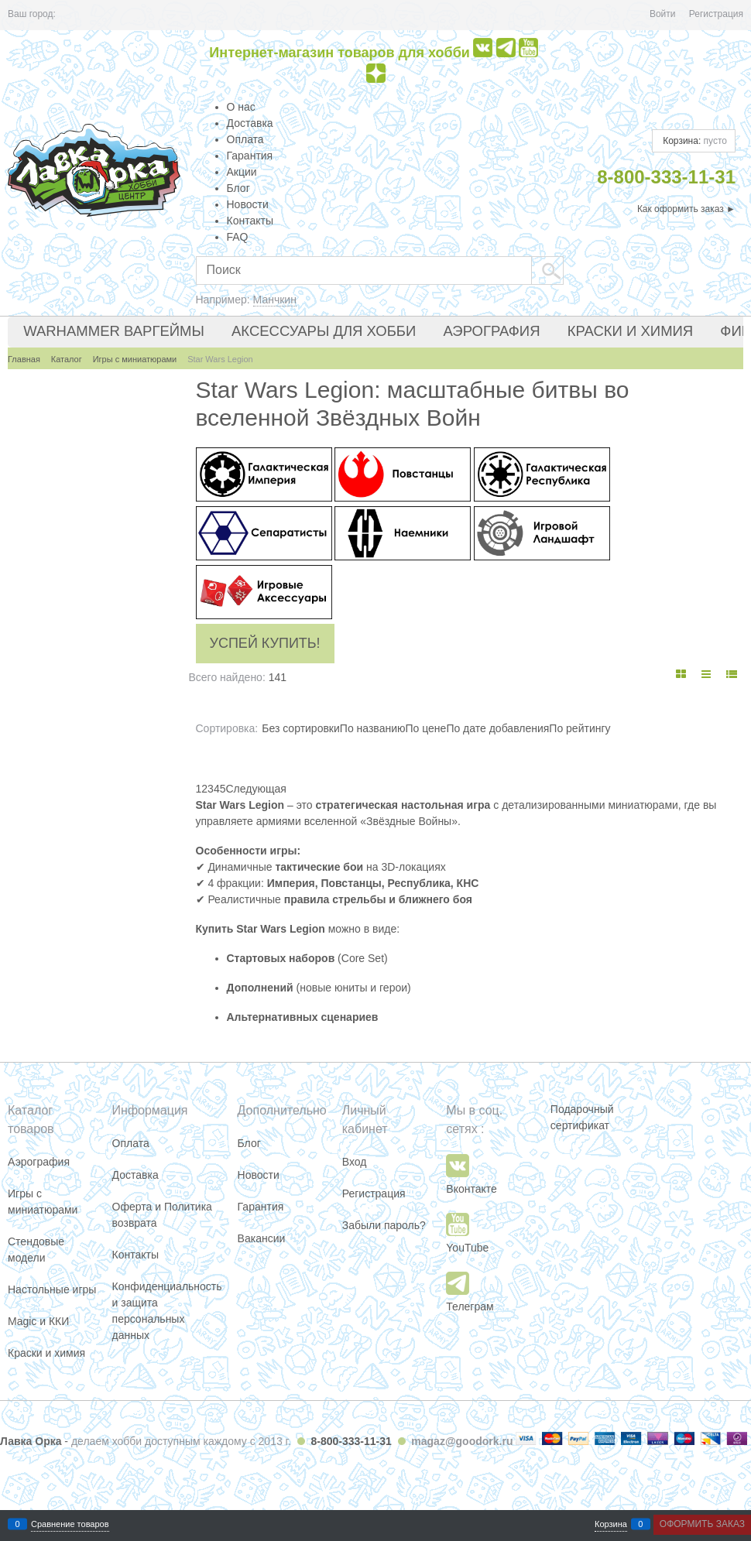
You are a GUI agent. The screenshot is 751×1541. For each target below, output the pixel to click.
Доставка (250, 123)
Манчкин (275, 299)
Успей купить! (265, 643)
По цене (425, 728)
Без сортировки (301, 728)
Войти (663, 14)
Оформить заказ (702, 1524)
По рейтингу (579, 728)
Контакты (250, 220)
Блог (238, 188)
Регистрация (716, 14)
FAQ (238, 237)
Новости (248, 204)
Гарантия (250, 155)
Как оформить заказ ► (686, 209)
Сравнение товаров (70, 1524)
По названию (373, 728)
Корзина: (693, 140)
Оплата (245, 139)
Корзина (611, 1524)
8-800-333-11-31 (350, 1441)
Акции (242, 172)
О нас (241, 107)
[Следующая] (255, 788)
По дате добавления (497, 728)
